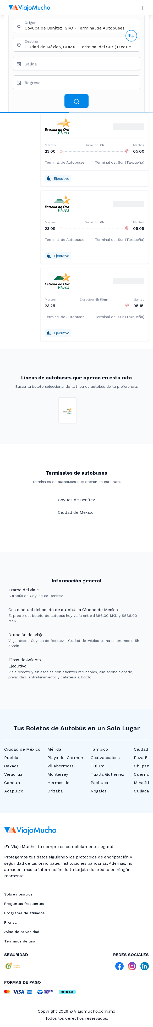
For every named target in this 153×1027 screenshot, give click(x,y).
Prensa (10, 922)
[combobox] (80, 28)
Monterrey (57, 774)
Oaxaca (11, 765)
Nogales (99, 791)
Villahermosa (60, 765)
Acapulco (13, 791)
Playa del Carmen (65, 757)
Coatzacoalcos (105, 757)
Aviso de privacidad (21, 932)
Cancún (12, 782)
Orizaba (55, 791)
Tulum (98, 765)
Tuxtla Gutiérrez (107, 774)
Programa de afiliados (24, 913)
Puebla (11, 757)
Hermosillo (58, 782)
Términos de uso (19, 941)
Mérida (54, 749)
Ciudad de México (22, 749)
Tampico (99, 749)
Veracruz (13, 774)
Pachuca (99, 782)
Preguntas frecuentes (24, 903)
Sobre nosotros (18, 894)
